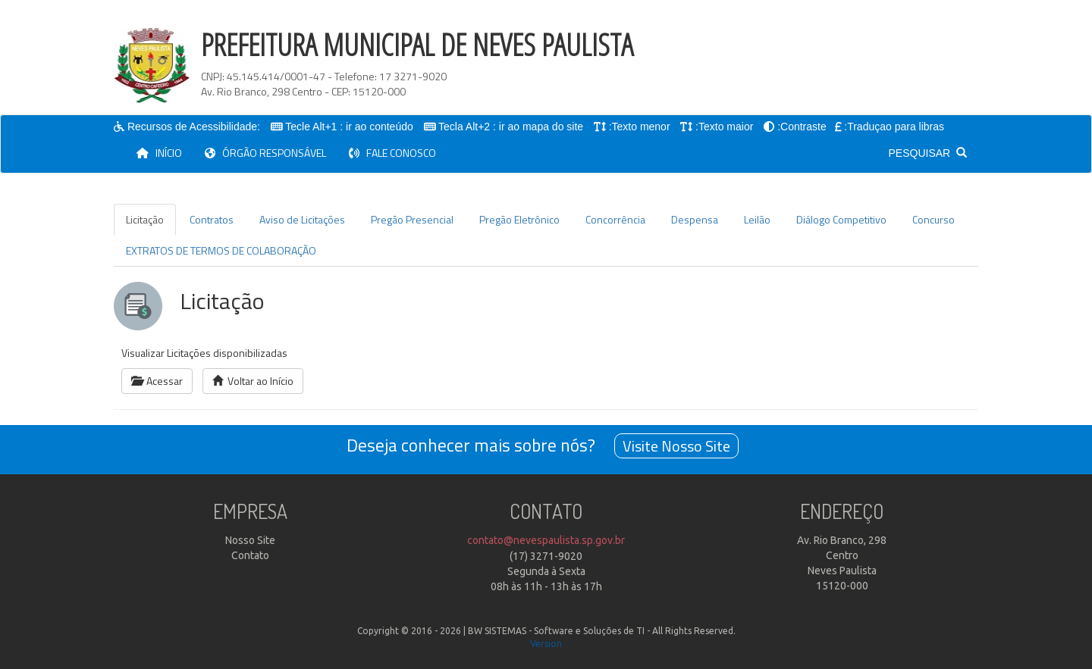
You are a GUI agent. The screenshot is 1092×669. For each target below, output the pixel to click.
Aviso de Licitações (302, 219)
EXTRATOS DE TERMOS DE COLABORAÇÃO (221, 250)
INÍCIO (164, 152)
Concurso (933, 219)
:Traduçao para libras (895, 126)
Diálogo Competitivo (841, 219)
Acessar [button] (157, 381)
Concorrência (615, 219)
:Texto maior (725, 126)
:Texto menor (639, 126)
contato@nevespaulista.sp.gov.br (546, 540)
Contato (250, 555)
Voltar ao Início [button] (252, 381)
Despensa (694, 219)
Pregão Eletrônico (519, 219)
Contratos (212, 219)
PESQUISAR (928, 153)
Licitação (145, 219)
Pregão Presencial (412, 219)
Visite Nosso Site (676, 446)
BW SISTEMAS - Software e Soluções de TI (556, 631)
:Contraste (802, 126)
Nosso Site (250, 540)
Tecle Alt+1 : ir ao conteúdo (350, 126)
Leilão (757, 219)
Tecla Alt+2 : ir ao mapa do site (511, 126)
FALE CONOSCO (392, 153)
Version (546, 644)
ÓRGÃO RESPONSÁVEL (265, 153)
